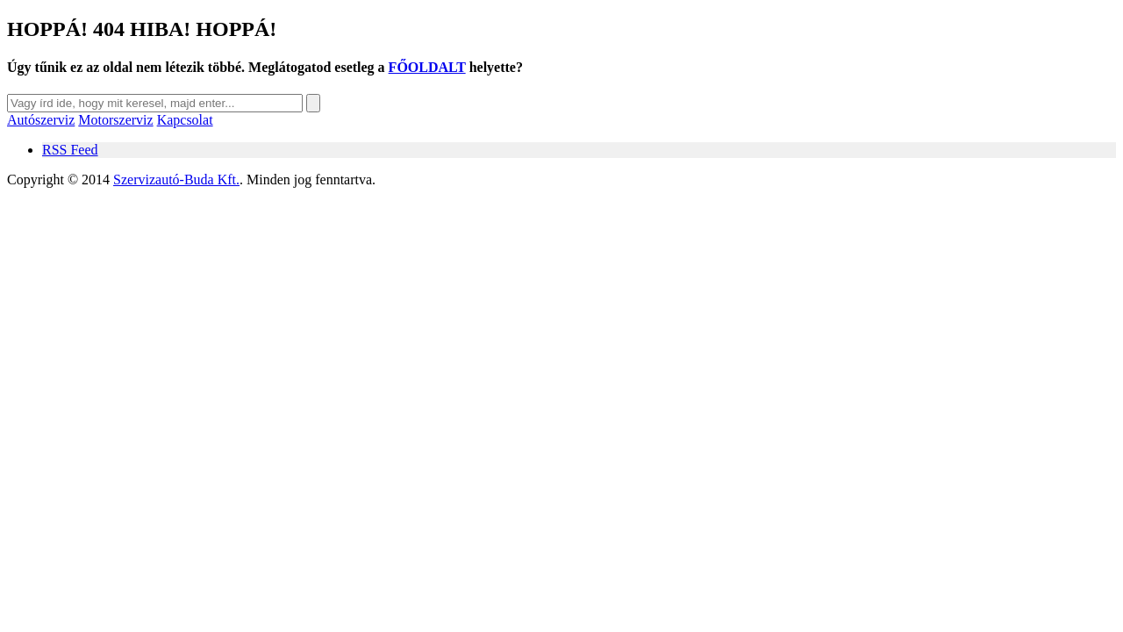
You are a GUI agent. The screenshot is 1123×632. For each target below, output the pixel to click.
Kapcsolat (185, 119)
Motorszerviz (115, 119)
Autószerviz (41, 119)
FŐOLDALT (427, 67)
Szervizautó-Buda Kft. (176, 179)
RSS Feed (70, 149)
